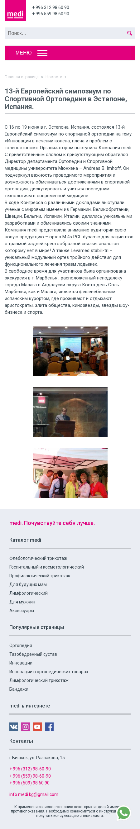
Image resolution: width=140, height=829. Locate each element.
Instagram (25, 726)
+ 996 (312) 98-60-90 (30, 768)
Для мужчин (22, 601)
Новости (54, 76)
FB (49, 726)
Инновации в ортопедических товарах (48, 671)
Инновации (20, 662)
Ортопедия (20, 645)
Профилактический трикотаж (39, 575)
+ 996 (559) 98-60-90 (30, 776)
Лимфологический (28, 593)
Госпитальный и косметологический (46, 567)
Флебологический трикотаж (38, 558)
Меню (24, 52)
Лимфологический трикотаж (39, 680)
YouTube (37, 726)
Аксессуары (21, 610)
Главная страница (22, 76)
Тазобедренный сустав (33, 654)
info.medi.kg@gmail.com (33, 794)
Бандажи (18, 689)
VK (13, 726)
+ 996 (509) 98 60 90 (29, 782)
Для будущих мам (28, 584)
